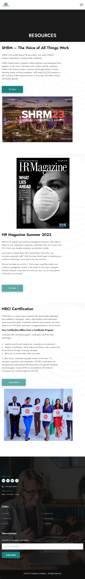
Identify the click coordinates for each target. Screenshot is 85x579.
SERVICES (7, 518)
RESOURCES (49, 518)
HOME (6, 513)
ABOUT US (48, 513)
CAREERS (47, 523)
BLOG (6, 523)
